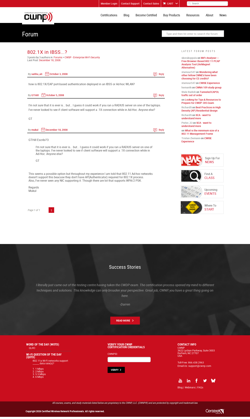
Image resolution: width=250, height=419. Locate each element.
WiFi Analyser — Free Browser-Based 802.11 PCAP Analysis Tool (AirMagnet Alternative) (200, 64)
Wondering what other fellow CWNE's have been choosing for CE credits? (199, 77)
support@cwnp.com (199, 368)
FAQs (200, 389)
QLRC (32, 350)
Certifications (113, 16)
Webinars (190, 389)
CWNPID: (113, 356)
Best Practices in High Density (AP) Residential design (201, 111)
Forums (58, 59)
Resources (194, 16)
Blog (130, 16)
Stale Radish (188, 94)
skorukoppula (189, 60)
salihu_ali (36, 76)
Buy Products (174, 16)
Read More (123, 322)
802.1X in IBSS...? (47, 54)
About (210, 16)
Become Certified (149, 16)
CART (170, 3)
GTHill (35, 97)
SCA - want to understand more (196, 118)
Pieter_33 (186, 125)
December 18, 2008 (49, 62)
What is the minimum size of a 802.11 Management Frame (200, 134)
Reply (161, 76)
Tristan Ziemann (190, 140)
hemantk (186, 89)
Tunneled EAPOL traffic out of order (200, 95)
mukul (34, 132)
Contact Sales (151, 3)
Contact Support (130, 3)
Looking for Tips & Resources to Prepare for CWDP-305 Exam (201, 103)
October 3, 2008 (59, 76)
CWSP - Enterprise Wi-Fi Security (82, 59)
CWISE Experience (209, 85)
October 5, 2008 (55, 97)
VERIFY (115, 372)
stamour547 (188, 74)
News (223, 16)
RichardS (186, 109)
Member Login (109, 3)
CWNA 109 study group (208, 89)
